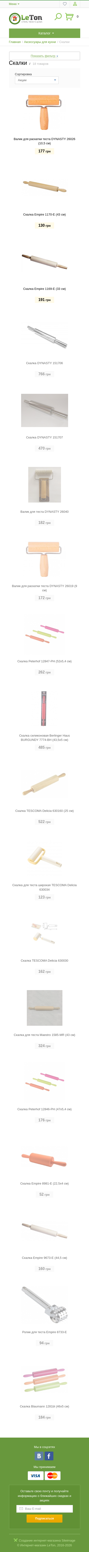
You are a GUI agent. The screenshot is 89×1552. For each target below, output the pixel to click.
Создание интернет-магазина (40, 1540)
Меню (13, 4)
